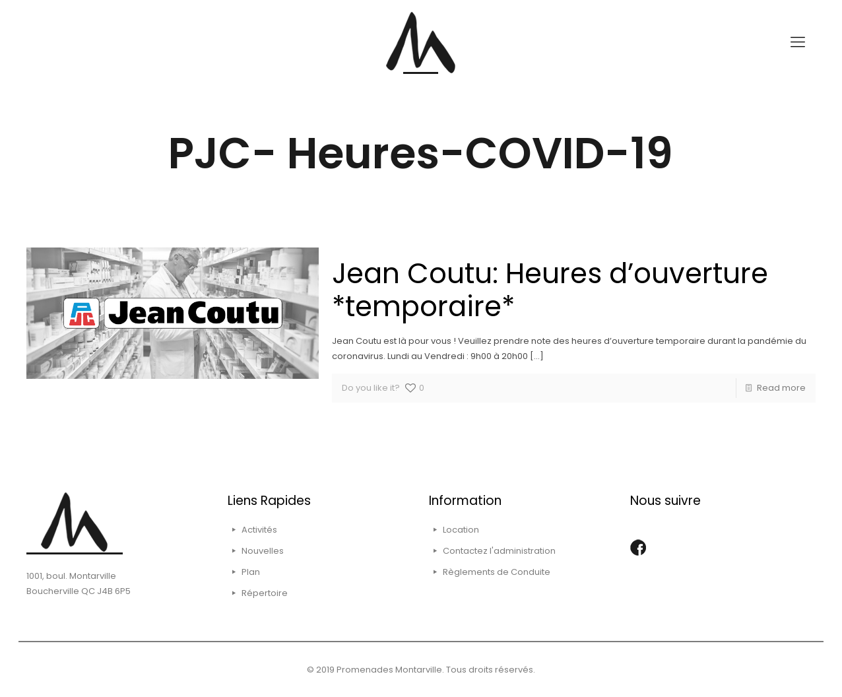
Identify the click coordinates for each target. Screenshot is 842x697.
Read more (781, 388)
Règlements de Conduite (496, 572)
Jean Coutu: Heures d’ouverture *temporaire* (550, 290)
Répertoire (265, 593)
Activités (259, 529)
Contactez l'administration (499, 551)
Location (461, 529)
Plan (251, 572)
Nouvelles (263, 551)
